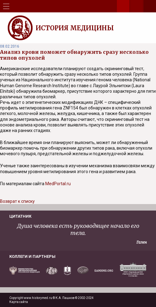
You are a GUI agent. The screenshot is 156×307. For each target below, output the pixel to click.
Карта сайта (18, 302)
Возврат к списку (17, 201)
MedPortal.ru (58, 183)
